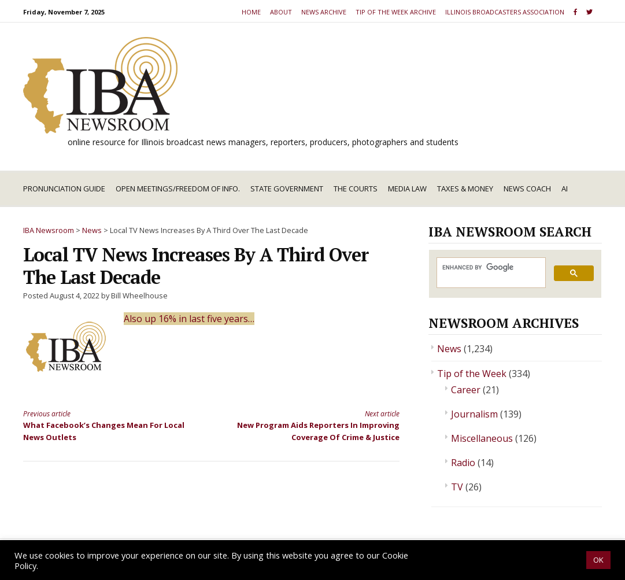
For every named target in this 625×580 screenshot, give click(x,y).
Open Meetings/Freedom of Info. (178, 188)
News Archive (323, 12)
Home (251, 12)
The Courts (356, 188)
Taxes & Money (465, 188)
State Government (286, 188)
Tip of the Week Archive (396, 12)
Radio (463, 462)
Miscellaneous (482, 438)
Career (465, 389)
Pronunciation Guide (64, 188)
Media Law (407, 188)
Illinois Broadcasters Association (504, 12)
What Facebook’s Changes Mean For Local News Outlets (108, 425)
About (281, 12)
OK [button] (598, 560)
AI (564, 188)
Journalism (474, 414)
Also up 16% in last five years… (189, 318)
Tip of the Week (471, 373)
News (449, 348)
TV (457, 487)
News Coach (527, 188)
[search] (490, 267)
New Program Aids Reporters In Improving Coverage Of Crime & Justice (315, 425)
